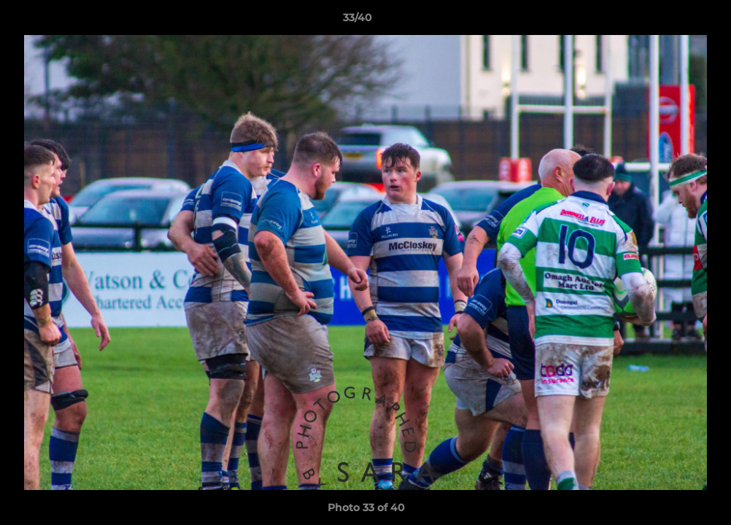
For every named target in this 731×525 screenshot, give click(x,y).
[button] (669, 21)
